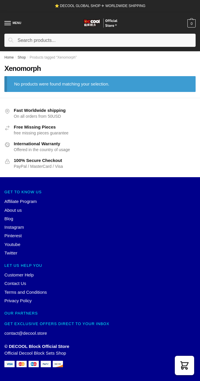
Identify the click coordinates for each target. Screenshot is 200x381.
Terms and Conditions (25, 292)
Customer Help (19, 274)
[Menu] (7, 23)
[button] (184, 365)
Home (9, 57)
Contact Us (15, 283)
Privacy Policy (18, 300)
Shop (22, 57)
